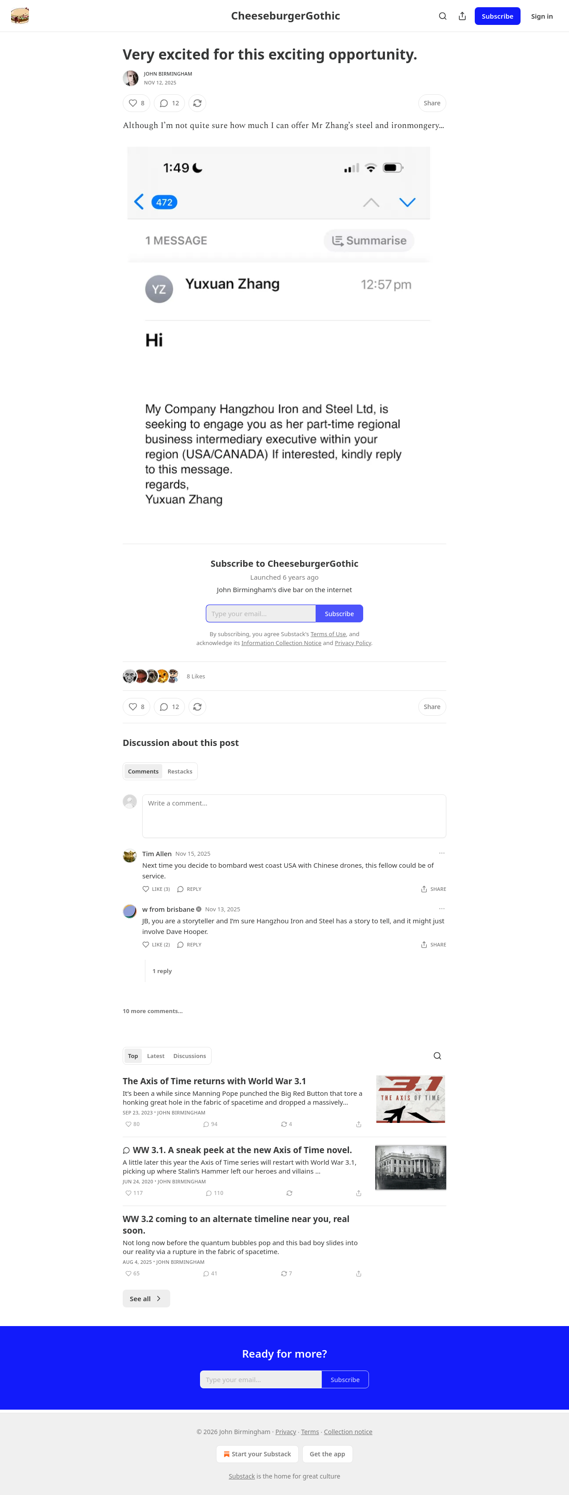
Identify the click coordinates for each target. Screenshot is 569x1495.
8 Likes (196, 676)
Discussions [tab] (189, 1056)
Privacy (286, 1431)
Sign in (542, 16)
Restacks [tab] (180, 771)
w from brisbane (168, 909)
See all (146, 1298)
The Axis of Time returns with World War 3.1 (214, 1081)
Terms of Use (328, 634)
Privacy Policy (353, 643)
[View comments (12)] (169, 103)
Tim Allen (157, 853)
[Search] (443, 16)
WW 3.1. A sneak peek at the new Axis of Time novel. (237, 1150)
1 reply (162, 971)
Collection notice (348, 1431)
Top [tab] (133, 1056)
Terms (310, 1431)
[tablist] (160, 771)
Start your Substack (256, 1454)
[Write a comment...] (294, 816)
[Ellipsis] (442, 853)
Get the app (327, 1454)
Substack (242, 1476)
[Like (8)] (136, 103)
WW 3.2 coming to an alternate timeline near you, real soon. (236, 1224)
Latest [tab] (155, 1056)
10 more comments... (153, 1011)
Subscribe (497, 16)
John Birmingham (168, 73)
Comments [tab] (143, 771)
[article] (284, 1102)
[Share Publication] (462, 16)
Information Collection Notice (281, 643)
